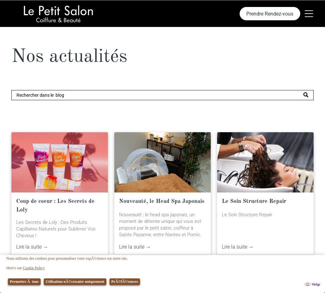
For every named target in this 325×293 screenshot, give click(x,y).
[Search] (162, 95)
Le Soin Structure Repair (254, 201)
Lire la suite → (32, 247)
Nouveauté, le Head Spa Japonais (161, 201)
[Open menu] (309, 13)
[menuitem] (95, 280)
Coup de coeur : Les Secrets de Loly (55, 206)
